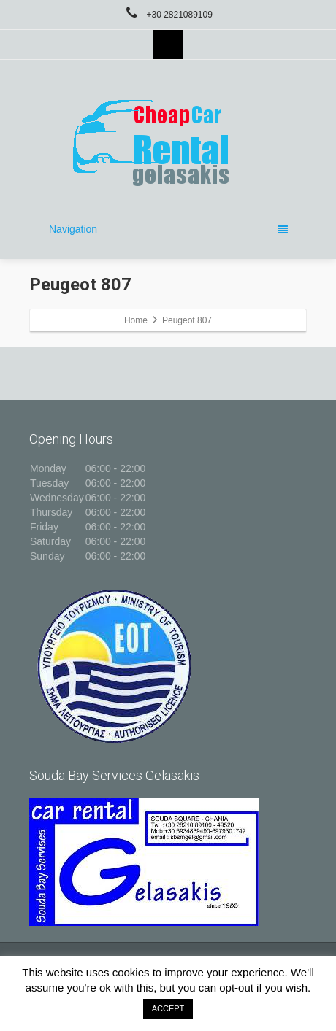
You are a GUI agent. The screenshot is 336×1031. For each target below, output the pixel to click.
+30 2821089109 (168, 14)
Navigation (168, 229)
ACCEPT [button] (168, 1008)
